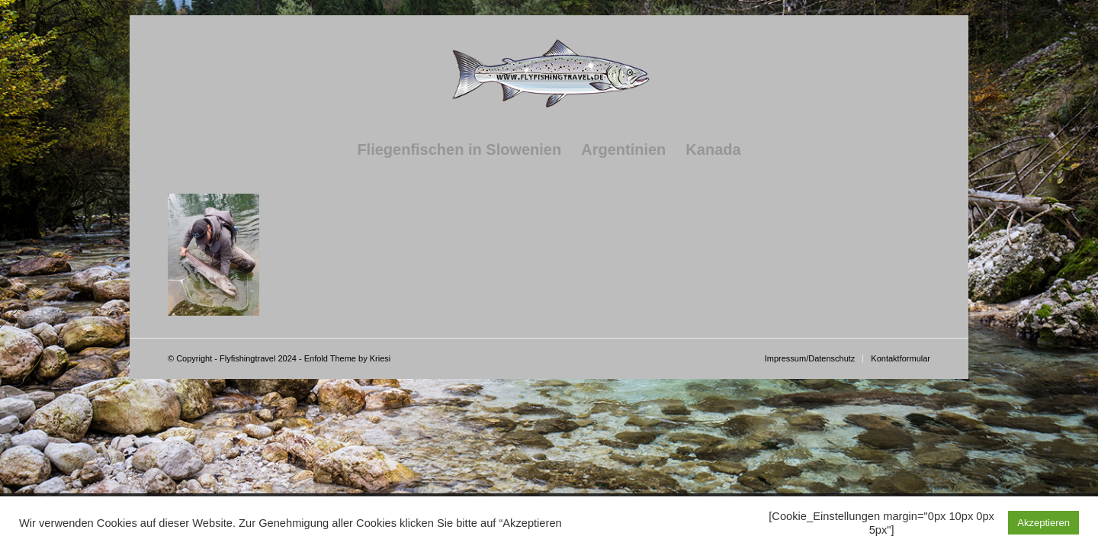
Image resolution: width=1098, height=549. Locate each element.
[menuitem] (459, 149)
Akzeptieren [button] (1043, 522)
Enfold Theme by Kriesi (347, 358)
